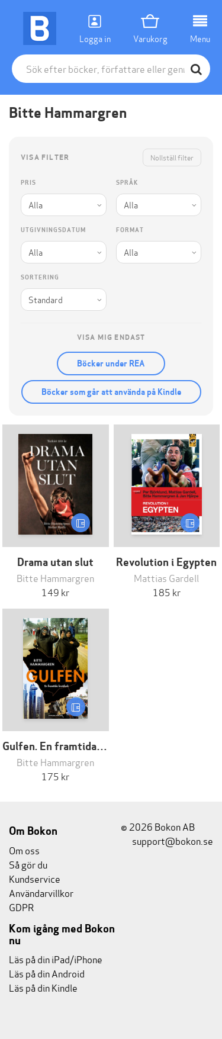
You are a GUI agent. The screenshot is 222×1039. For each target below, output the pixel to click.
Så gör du (28, 864)
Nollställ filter (172, 157)
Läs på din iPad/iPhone (55, 959)
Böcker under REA (111, 363)
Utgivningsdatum (53, 230)
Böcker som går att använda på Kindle (111, 392)
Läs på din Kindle (43, 987)
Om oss (24, 850)
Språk (127, 182)
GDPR (21, 906)
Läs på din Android (47, 973)
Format (130, 230)
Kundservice (34, 878)
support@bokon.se (167, 840)
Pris (28, 182)
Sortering (40, 277)
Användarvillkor (41, 892)
